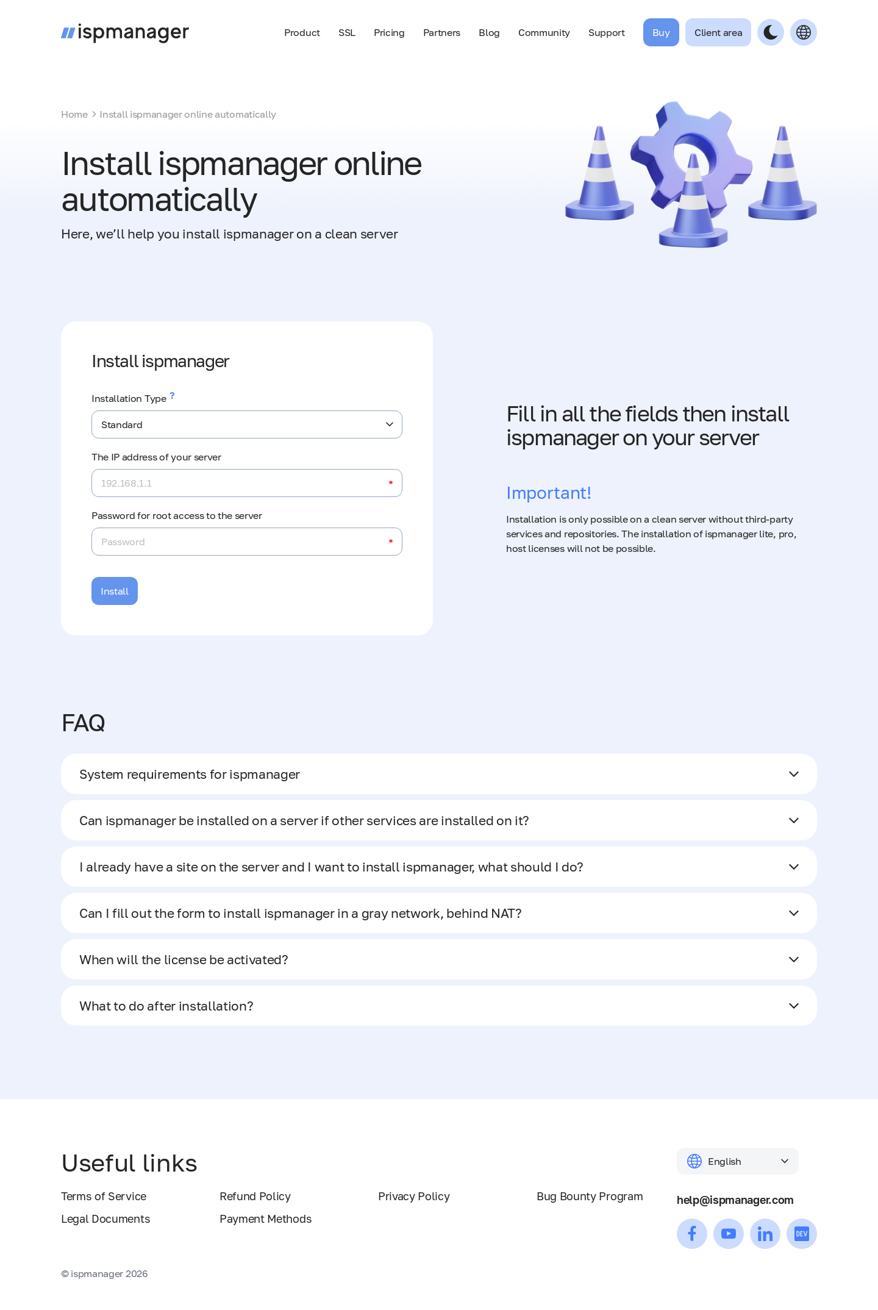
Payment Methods (266, 1218)
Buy (661, 32)
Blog (489, 32)
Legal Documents (105, 1218)
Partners (441, 32)
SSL (346, 32)
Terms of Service (103, 1196)
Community (544, 32)
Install (115, 591)
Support (606, 32)
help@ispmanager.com (735, 1199)
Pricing (389, 32)
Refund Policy (255, 1196)
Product (302, 32)
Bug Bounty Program (590, 1196)
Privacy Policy (414, 1196)
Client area (718, 32)
